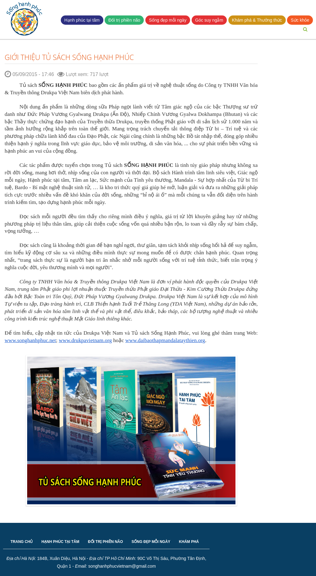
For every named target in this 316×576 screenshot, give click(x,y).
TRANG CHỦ (21, 542)
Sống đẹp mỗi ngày (167, 20)
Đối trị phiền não (124, 20)
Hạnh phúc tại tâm (82, 20)
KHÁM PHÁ (189, 542)
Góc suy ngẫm (209, 20)
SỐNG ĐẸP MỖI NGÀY (150, 542)
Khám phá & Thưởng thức (257, 20)
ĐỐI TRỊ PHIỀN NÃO (105, 542)
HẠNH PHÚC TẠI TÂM (60, 542)
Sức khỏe (300, 20)
